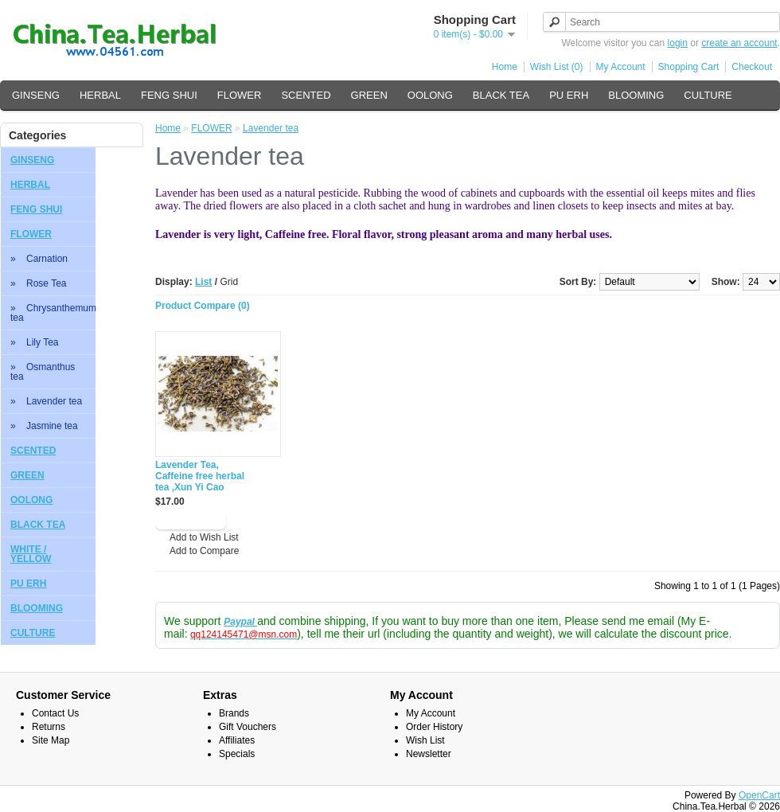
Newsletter (428, 753)
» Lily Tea (34, 342)
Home (504, 66)
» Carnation (39, 258)
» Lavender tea (46, 401)
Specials (237, 753)
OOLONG (430, 95)
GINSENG (36, 95)
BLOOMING (636, 95)
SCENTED (305, 95)
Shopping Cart (689, 66)
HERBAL (100, 95)
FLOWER (239, 95)
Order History (434, 726)
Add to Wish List (204, 537)
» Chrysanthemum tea (53, 313)
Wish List (425, 740)
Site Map (50, 740)
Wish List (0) (556, 66)
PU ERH (568, 95)
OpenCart (759, 795)
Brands (234, 713)
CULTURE (707, 95)
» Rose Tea (38, 283)
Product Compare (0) (202, 305)
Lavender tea (270, 128)
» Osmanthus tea (42, 371)
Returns (48, 726)
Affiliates (237, 740)
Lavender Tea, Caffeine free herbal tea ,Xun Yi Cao (199, 476)
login (678, 43)
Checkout (751, 66)
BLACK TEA (501, 95)
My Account (620, 66)
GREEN (369, 95)
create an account (739, 43)
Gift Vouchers (247, 726)
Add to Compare (204, 550)
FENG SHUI (169, 95)
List (203, 281)
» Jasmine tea (44, 425)
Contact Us (55, 713)
